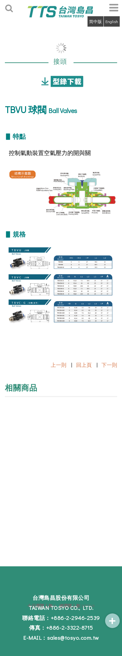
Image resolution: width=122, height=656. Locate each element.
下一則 (109, 364)
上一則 (58, 364)
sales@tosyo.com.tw (73, 637)
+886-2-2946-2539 (75, 618)
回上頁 (84, 364)
